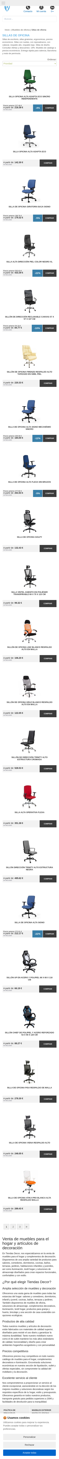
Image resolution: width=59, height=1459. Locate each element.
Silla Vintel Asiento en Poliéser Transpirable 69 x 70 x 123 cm (29, 593)
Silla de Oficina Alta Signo (29, 922)
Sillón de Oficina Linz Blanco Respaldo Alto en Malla (29, 648)
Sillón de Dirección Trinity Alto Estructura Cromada (29, 758)
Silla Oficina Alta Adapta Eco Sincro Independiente (29, 97)
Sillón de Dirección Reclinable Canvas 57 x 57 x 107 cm (29, 318)
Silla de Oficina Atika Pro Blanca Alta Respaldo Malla (29, 1199)
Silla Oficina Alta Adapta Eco (29, 152)
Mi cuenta (41, 9)
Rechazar (29, 1445)
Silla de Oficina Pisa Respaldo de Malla (29, 1088)
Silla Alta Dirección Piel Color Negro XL (29, 262)
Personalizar (29, 1437)
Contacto (27, 9)
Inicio (7, 30)
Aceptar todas (29, 1452)
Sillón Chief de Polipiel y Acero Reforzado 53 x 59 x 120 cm (29, 1034)
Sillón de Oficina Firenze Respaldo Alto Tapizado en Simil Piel (29, 373)
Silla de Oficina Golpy (29, 537)
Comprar (49, 108)
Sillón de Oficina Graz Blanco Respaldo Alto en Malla (29, 703)
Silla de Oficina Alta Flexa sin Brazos (29, 482)
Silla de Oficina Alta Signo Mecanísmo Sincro (29, 428)
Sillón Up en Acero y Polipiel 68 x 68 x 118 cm (30, 978)
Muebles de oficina (21, 30)
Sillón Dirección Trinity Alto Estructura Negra (29, 868)
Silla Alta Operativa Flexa (30, 812)
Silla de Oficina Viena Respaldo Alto (29, 1143)
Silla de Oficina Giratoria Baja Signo (30, 207)
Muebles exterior (41, 1410)
